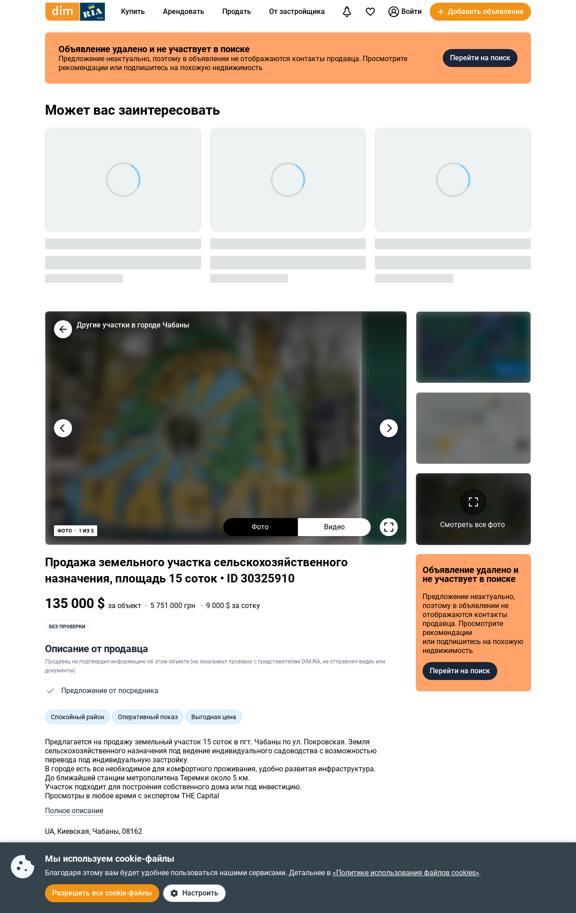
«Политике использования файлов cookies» (406, 872)
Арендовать (183, 11)
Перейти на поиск (480, 58)
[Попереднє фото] (63, 428)
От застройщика (297, 11)
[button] (480, 12)
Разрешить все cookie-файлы (102, 893)
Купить (133, 11)
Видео (334, 527)
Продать (236, 11)
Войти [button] (405, 11)
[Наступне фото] (389, 428)
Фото (260, 527)
